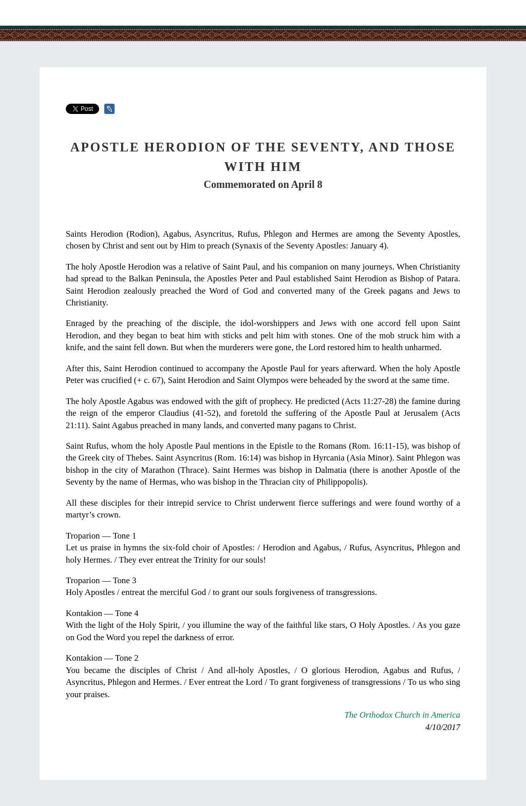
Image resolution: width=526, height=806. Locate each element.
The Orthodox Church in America (402, 715)
